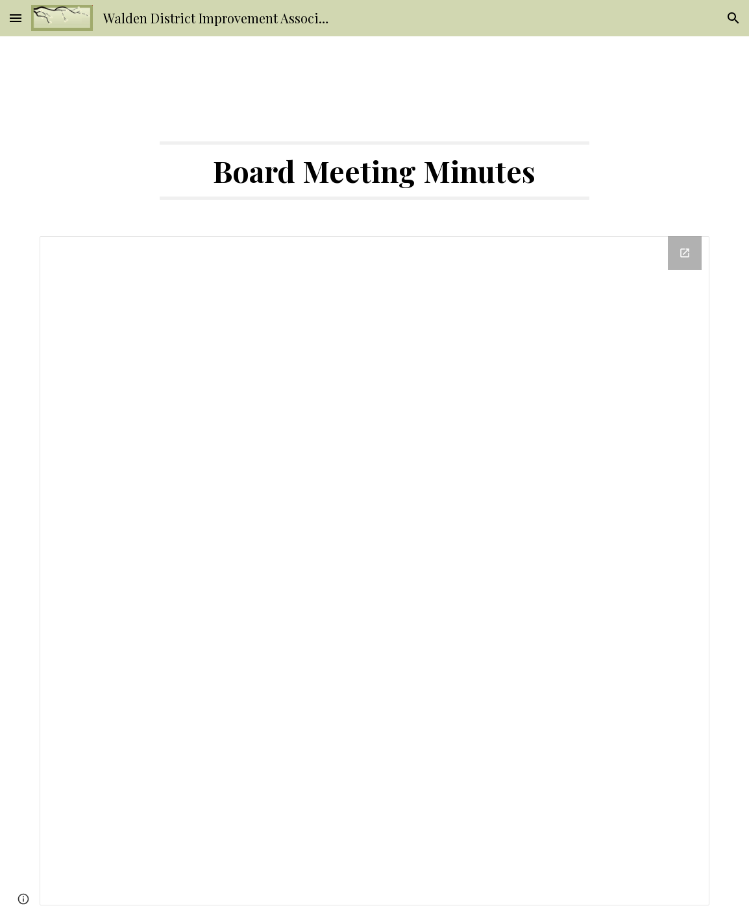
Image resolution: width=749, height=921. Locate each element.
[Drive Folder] (374, 570)
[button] (15, 18)
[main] (374, 170)
